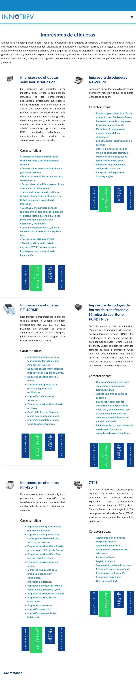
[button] (70, 6)
